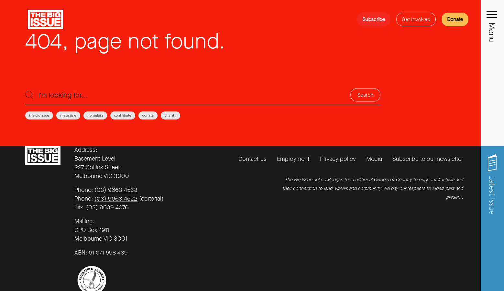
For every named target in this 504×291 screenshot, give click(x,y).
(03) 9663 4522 (115, 199)
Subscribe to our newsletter (427, 159)
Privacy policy (338, 159)
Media (374, 159)
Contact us (252, 159)
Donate (455, 19)
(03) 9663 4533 (115, 190)
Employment (293, 159)
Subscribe (373, 19)
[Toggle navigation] (492, 18)
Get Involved (416, 19)
